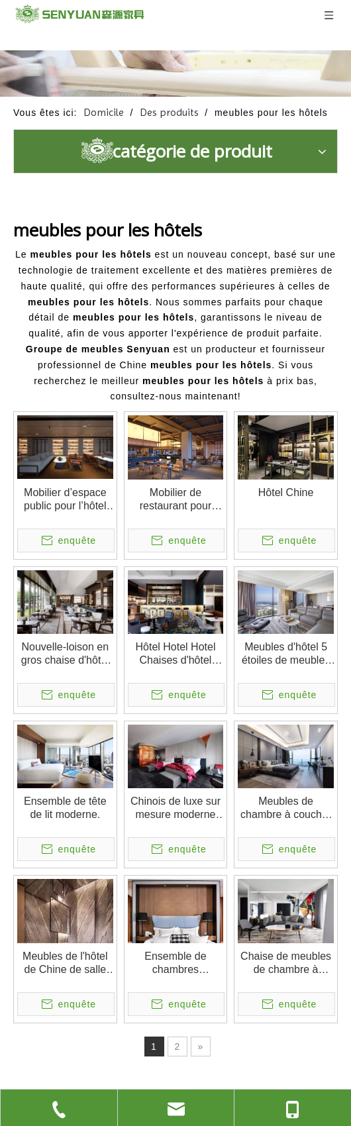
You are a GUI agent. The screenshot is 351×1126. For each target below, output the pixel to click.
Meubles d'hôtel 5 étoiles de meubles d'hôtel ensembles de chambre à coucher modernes (286, 654)
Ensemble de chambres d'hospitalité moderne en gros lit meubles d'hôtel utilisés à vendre (175, 963)
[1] (175, 73)
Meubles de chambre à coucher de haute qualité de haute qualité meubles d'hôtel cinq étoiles (285, 808)
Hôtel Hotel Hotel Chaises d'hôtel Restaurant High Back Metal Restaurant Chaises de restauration (176, 654)
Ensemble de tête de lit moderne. (65, 807)
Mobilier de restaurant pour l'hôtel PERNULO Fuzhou (175, 500)
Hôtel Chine (286, 492)
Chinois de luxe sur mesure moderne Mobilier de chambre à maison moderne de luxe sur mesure (175, 808)
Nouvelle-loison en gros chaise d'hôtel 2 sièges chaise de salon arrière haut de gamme (65, 654)
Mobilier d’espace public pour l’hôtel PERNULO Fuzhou (65, 500)
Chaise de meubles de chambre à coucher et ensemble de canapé (285, 963)
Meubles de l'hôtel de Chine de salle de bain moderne (65, 963)
